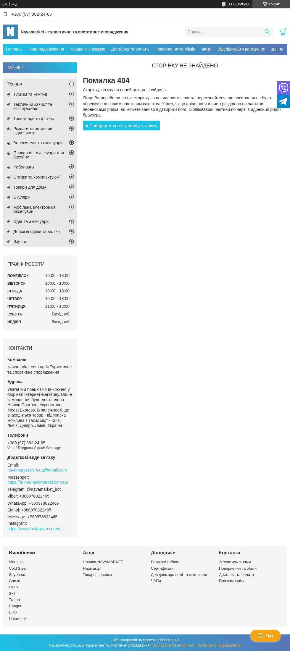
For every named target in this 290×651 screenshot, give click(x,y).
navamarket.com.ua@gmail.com (37, 470)
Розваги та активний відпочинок (32, 130)
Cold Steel (18, 568)
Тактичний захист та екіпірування (32, 106)
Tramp (14, 599)
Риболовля (24, 167)
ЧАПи (156, 581)
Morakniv (17, 562)
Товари (14, 83)
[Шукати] (266, 32)
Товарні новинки (97, 574)
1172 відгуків (238, 4)
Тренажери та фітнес (33, 118)
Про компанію (231, 581)
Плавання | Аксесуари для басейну (38, 154)
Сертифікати (162, 568)
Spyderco (17, 574)
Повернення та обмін (175, 49)
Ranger (15, 606)
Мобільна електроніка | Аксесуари (35, 209)
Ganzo (14, 581)
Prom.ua (172, 640)
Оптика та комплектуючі (36, 177)
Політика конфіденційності (219, 645)
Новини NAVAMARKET (103, 562)
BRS (13, 612)
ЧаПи (206, 49)
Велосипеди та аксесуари (38, 142)
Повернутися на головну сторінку (123, 125)
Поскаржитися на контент (173, 645)
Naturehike (18, 618)
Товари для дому (29, 187)
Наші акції (92, 568)
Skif (12, 593)
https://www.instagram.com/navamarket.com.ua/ (37, 528)
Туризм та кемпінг (30, 94)
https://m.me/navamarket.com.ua (37, 482)
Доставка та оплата (130, 49)
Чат (265, 635)
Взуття (19, 241)
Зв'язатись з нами (235, 562)
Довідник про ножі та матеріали (179, 574)
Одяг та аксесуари (31, 221)
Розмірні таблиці (165, 562)
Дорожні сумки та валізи (36, 231)
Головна (14, 49)
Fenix (13, 587)
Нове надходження (46, 49)
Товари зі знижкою (87, 49)
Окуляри (21, 197)
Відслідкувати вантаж (238, 49)
